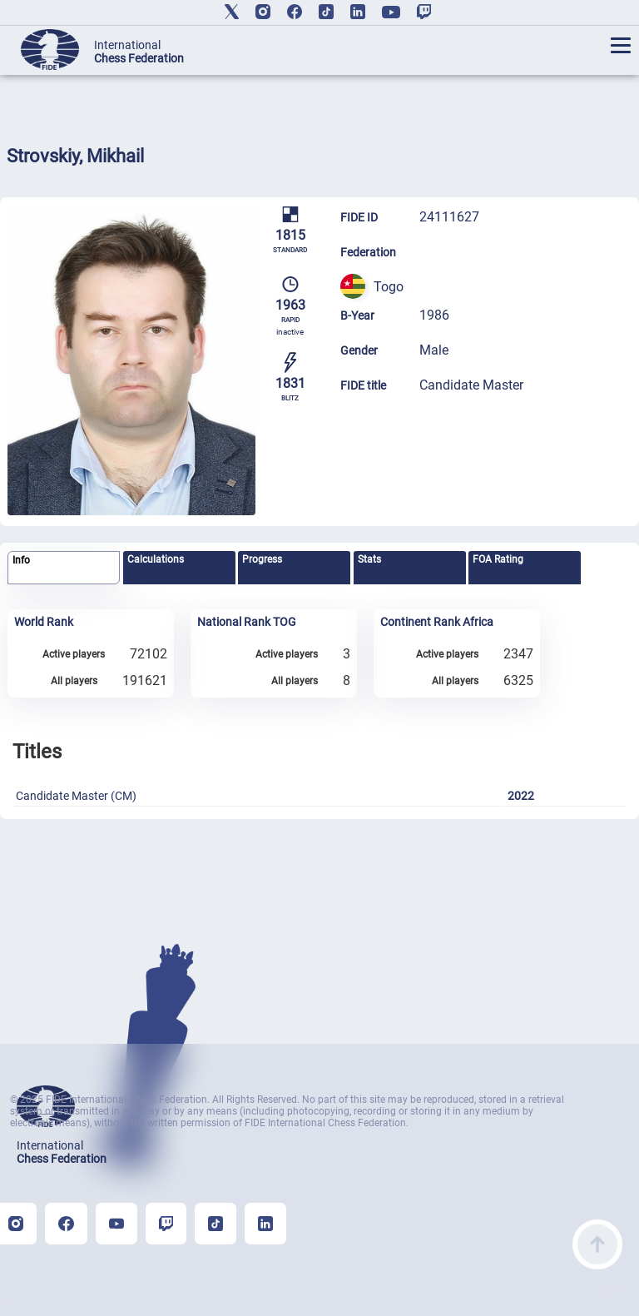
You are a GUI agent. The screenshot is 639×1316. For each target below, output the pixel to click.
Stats (369, 559)
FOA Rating (498, 559)
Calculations (155, 559)
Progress (262, 559)
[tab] (63, 568)
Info (21, 560)
